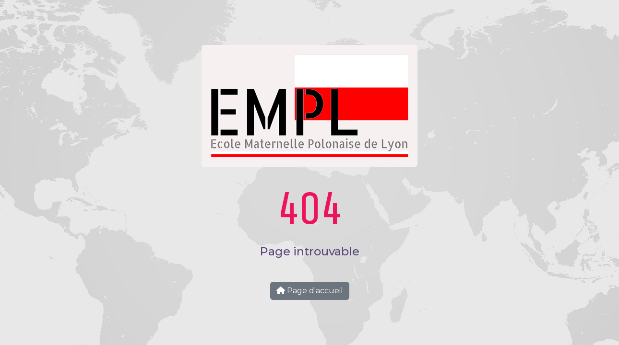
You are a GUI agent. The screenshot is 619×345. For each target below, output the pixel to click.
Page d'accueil (309, 290)
